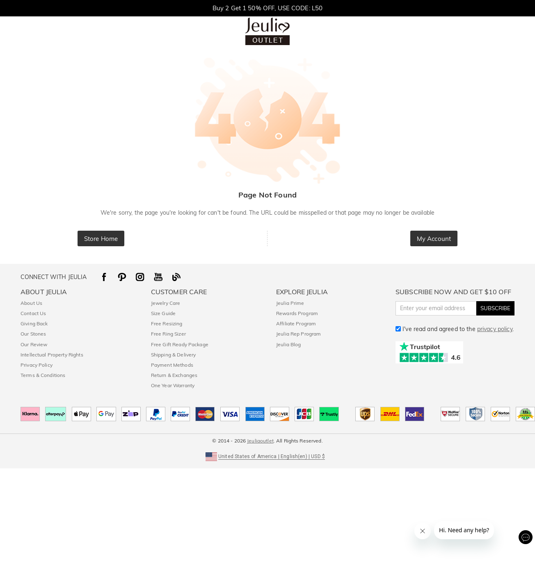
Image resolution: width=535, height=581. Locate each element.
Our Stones (33, 334)
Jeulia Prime (290, 303)
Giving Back (34, 323)
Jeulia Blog (288, 344)
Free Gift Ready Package (179, 344)
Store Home (101, 239)
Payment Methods (172, 365)
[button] (267, 456)
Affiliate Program (296, 323)
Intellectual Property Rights (52, 355)
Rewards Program (297, 313)
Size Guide (163, 313)
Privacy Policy (37, 365)
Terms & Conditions (43, 375)
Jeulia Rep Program (298, 334)
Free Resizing (167, 323)
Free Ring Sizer (168, 334)
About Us (31, 303)
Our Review (34, 344)
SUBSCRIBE (495, 308)
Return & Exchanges (174, 375)
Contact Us (33, 313)
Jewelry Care (166, 303)
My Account (434, 239)
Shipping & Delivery (173, 355)
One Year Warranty (172, 385)
